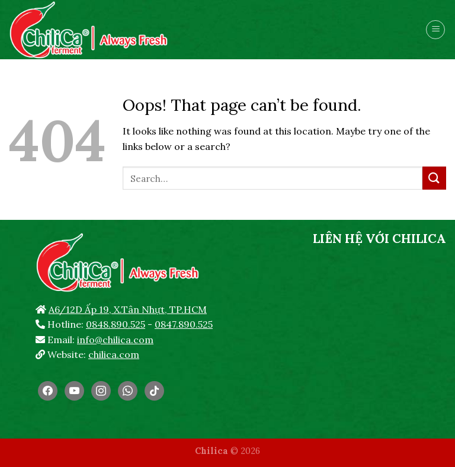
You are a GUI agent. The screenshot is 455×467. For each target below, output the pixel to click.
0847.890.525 (184, 324)
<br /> (379, 341)
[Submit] (434, 178)
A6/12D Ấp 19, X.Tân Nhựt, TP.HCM (128, 309)
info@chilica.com (115, 340)
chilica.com (113, 354)
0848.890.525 (115, 324)
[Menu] (435, 29)
